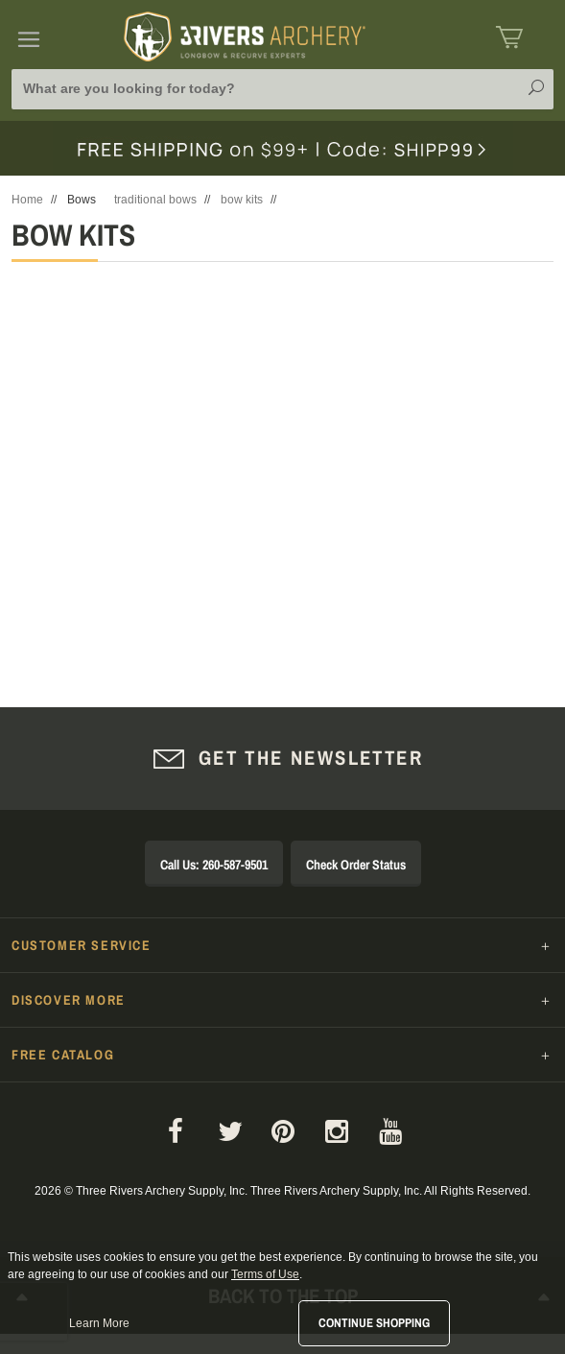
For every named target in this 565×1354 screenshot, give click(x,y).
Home (27, 199)
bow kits (242, 199)
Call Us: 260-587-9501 (214, 864)
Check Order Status (356, 864)
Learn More (99, 1323)
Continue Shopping (374, 1323)
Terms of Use (265, 1274)
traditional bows (155, 199)
